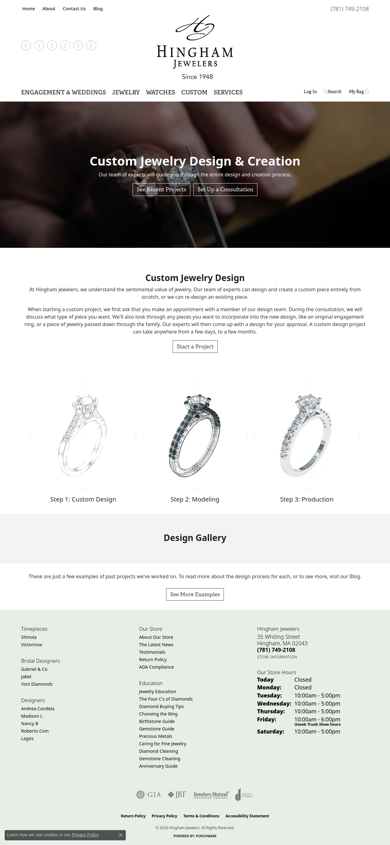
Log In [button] (310, 93)
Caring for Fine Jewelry (162, 744)
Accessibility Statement (247, 816)
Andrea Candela (37, 708)
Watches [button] (160, 92)
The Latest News (156, 644)
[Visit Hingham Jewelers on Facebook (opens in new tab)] (39, 45)
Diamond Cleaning (158, 751)
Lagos (27, 738)
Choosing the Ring (158, 714)
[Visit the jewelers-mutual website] (211, 794)
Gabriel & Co (34, 669)
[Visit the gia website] (148, 794)
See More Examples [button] (195, 594)
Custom (194, 92)
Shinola (29, 637)
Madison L (32, 716)
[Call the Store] (276, 649)
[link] (28, 8)
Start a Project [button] (195, 346)
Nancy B (29, 723)
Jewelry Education (157, 691)
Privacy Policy (164, 816)
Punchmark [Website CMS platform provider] (206, 836)
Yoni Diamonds (37, 684)
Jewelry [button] (126, 92)
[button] (48, 8)
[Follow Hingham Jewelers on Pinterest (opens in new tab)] (65, 45)
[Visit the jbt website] (177, 794)
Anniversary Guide (158, 766)
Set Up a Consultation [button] (225, 189)
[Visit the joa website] (244, 794)
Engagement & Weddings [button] (63, 92)
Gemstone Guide (157, 729)
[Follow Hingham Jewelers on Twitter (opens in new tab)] (78, 45)
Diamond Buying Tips (161, 706)
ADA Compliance (156, 667)
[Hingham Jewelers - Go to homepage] (195, 47)
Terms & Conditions (202, 816)
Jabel (26, 676)
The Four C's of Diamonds (166, 699)
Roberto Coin (35, 731)
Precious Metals (155, 736)
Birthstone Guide (157, 721)
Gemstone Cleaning (159, 758)
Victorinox (31, 644)
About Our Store (156, 637)
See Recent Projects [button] (161, 189)
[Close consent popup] (121, 835)
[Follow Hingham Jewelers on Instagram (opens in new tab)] (52, 45)
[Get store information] (277, 657)
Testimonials (152, 652)
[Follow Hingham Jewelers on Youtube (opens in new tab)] (91, 45)
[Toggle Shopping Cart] (359, 91)
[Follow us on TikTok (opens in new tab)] (26, 45)
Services (228, 92)
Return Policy (153, 659)
